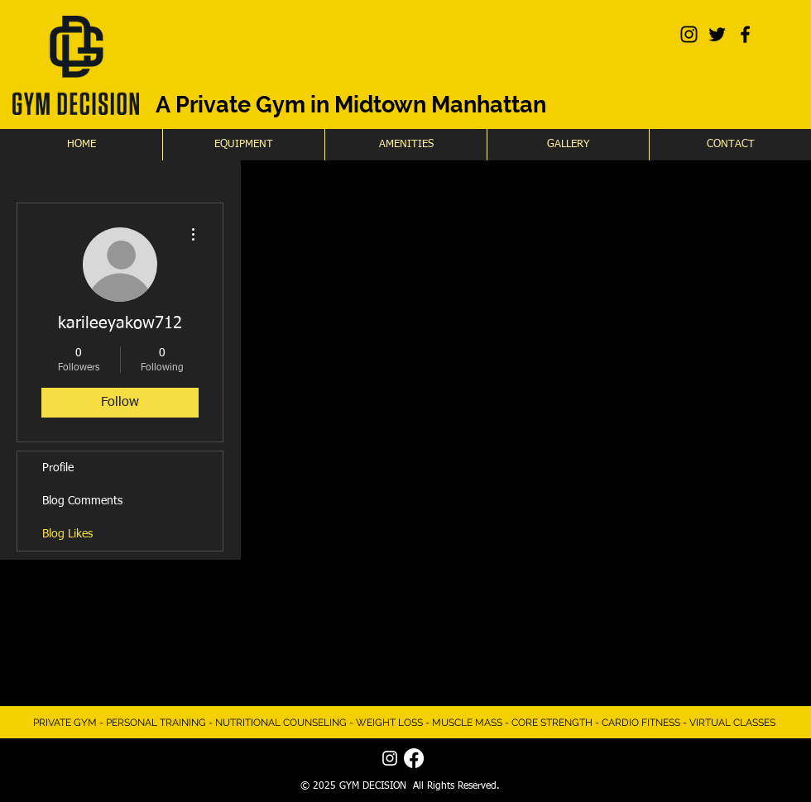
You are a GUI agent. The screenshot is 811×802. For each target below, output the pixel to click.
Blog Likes (67, 534)
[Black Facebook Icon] (745, 34)
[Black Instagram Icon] (689, 34)
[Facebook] (414, 758)
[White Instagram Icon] (390, 758)
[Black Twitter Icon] (717, 34)
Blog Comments (82, 501)
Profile (58, 468)
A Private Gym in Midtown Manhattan (351, 104)
